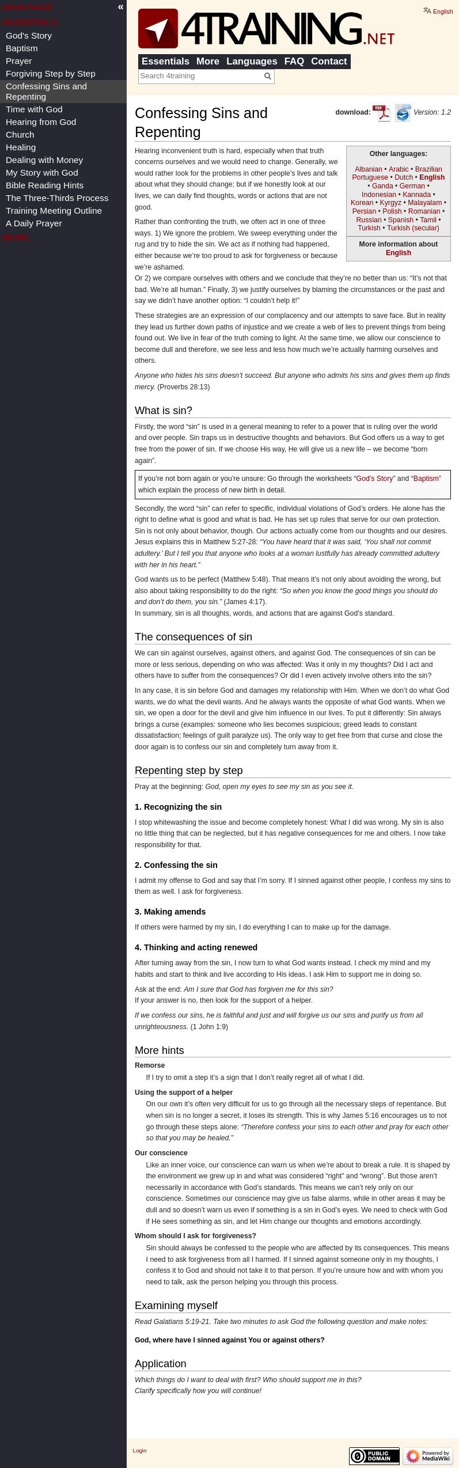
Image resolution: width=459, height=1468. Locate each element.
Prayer (19, 61)
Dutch (403, 177)
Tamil (428, 220)
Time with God (34, 109)
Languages (252, 61)
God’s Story (374, 479)
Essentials (165, 61)
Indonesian (379, 195)
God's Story (29, 35)
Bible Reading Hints (45, 185)
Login (140, 1450)
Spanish (401, 220)
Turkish (369, 228)
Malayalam (425, 203)
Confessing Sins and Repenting (46, 91)
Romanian (424, 211)
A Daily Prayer (34, 223)
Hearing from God (41, 122)
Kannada (417, 195)
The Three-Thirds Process (57, 198)
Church (20, 134)
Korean (362, 203)
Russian (368, 220)
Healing (21, 147)
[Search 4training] (200, 76)
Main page (27, 7)
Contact (329, 61)
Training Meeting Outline (54, 210)
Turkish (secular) (413, 228)
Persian (364, 211)
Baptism (426, 479)
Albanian (368, 169)
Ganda (382, 186)
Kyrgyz (390, 203)
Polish (391, 211)
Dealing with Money (44, 160)
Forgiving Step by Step (51, 73)
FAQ (294, 61)
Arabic (399, 169)
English (432, 177)
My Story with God (42, 172)
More (207, 61)
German (412, 186)
